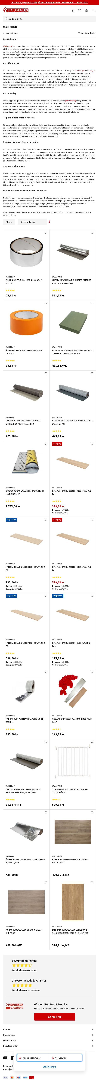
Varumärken (11, 33)
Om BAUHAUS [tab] (9, 1040)
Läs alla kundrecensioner (24, 969)
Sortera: (32, 222)
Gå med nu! (55, 1017)
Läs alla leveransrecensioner (26, 990)
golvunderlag (70, 100)
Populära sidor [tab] (10, 1045)
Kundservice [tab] (9, 1035)
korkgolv (92, 70)
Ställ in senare (49, 1066)
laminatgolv (80, 70)
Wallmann (7, 46)
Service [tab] (6, 1029)
